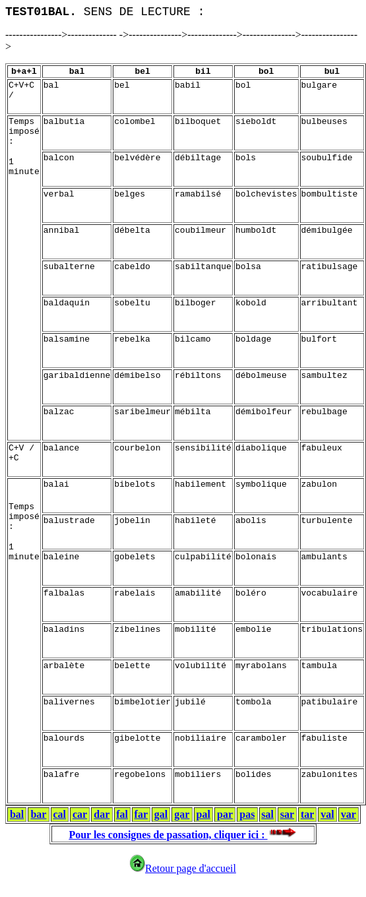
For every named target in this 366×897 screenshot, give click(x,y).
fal (122, 814)
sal (267, 814)
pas (247, 814)
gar (181, 814)
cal (59, 814)
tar (307, 814)
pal (203, 814)
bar (38, 814)
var (348, 814)
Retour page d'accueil (183, 868)
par (225, 814)
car (80, 814)
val (327, 814)
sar (287, 814)
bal (17, 814)
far (141, 814)
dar (101, 814)
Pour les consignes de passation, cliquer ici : (183, 834)
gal (161, 814)
